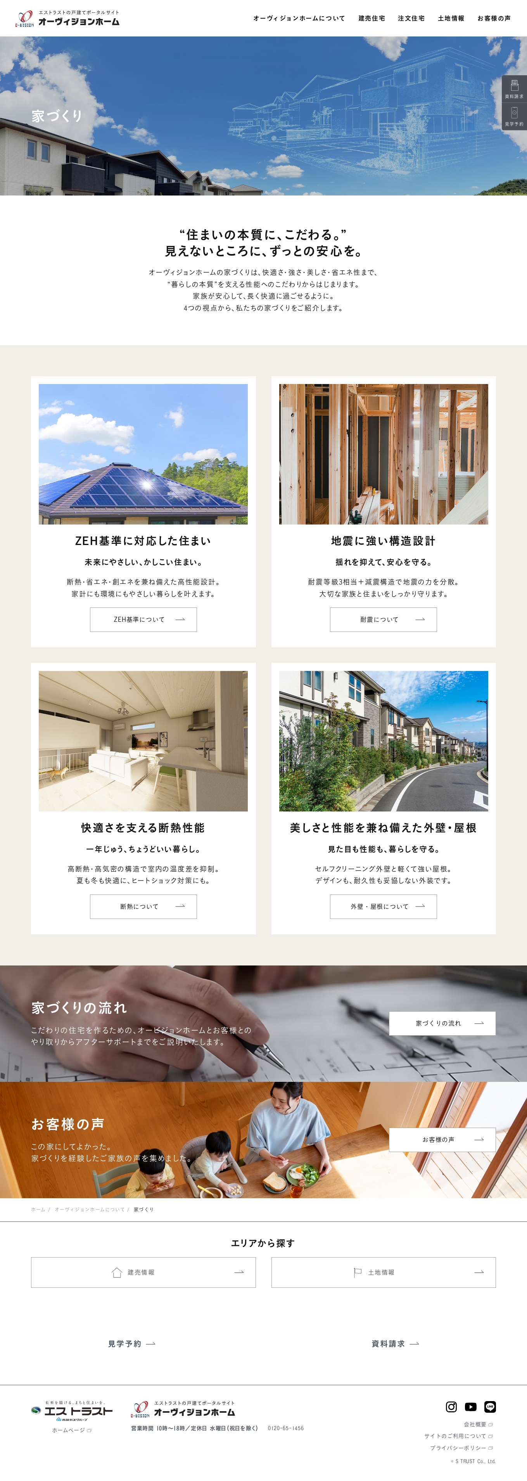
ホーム (38, 1210)
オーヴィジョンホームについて (90, 1210)
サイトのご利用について (455, 1436)
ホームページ (68, 1430)
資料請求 (388, 1344)
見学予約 (125, 1344)
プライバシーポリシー (458, 1448)
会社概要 (475, 1424)
